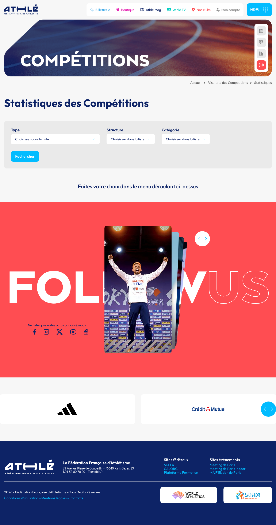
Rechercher (25, 156)
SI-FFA (169, 465)
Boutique (125, 10)
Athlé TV (176, 10)
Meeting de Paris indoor (228, 469)
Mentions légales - (55, 498)
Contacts (76, 498)
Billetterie (100, 10)
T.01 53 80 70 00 (74, 471)
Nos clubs (201, 10)
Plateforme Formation (181, 472)
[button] (206, 244)
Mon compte (228, 10)
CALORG (171, 469)
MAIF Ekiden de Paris (225, 472)
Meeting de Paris (222, 465)
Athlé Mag (150, 10)
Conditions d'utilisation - (22, 498)
